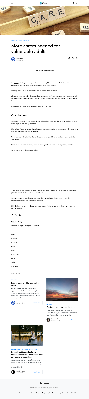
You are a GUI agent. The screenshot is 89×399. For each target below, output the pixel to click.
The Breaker (44, 383)
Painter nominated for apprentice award (25, 284)
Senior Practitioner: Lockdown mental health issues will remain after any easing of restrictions (27, 354)
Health (13, 40)
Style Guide (74, 393)
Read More (36, 303)
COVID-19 (13, 349)
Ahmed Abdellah (20, 371)
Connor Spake (55, 319)
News (13, 234)
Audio (13, 258)
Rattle (67, 393)
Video (13, 262)
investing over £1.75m (44, 206)
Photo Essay (15, 254)
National (19, 40)
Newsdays (36, 349)
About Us (14, 393)
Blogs (43, 393)
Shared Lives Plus (51, 190)
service (16, 83)
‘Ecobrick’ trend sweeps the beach (61, 307)
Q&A (13, 246)
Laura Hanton (19, 58)
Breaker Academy (24, 393)
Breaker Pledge (35, 393)
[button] (12, 3)
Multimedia (14, 266)
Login (48, 393)
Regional (26, 40)
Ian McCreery (19, 302)
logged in (23, 225)
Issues (13, 250)
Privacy (54, 393)
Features (14, 238)
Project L (14, 242)
